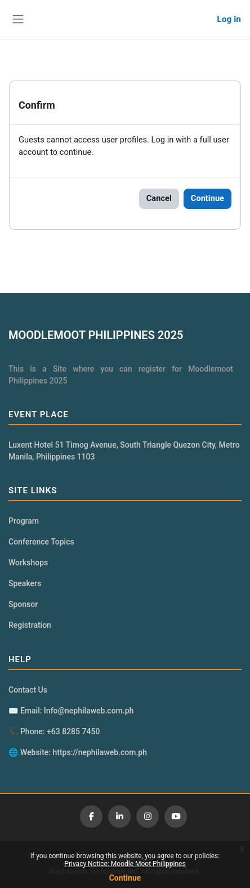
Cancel (159, 198)
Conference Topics (41, 541)
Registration (29, 625)
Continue (125, 877)
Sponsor (23, 604)
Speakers (24, 583)
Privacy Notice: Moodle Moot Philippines (124, 864)
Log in (229, 19)
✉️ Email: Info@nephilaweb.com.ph (70, 710)
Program (23, 520)
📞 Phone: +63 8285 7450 (54, 731)
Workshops (28, 562)
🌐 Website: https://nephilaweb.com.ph (77, 752)
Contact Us (27, 689)
